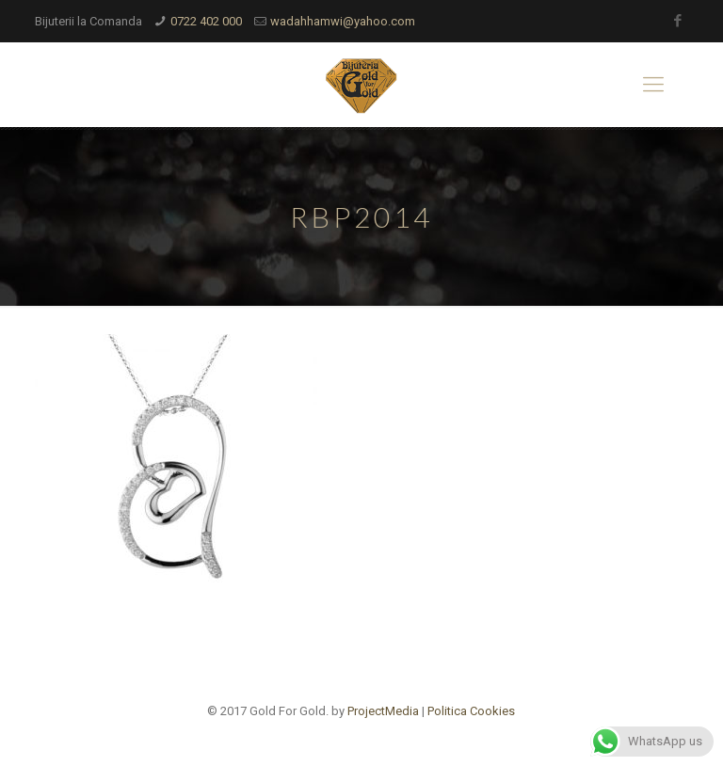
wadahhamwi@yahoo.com (342, 21)
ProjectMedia (383, 711)
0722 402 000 (206, 21)
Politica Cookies (471, 711)
